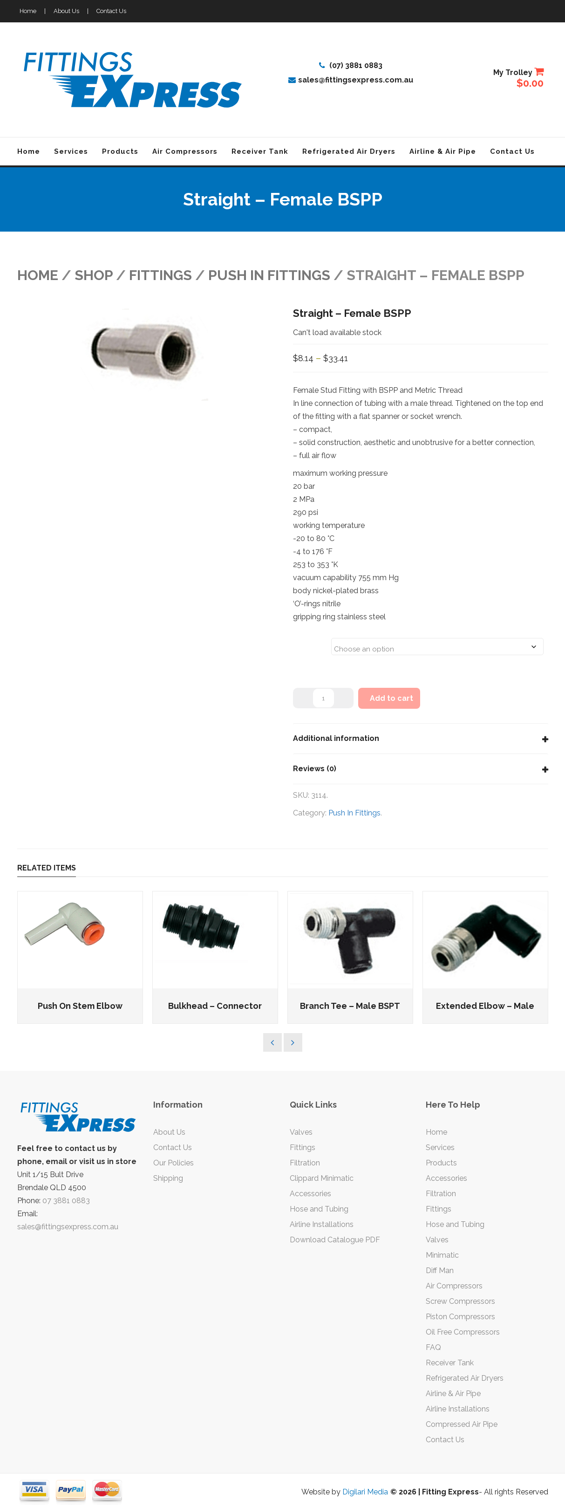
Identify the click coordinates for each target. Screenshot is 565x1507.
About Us (66, 10)
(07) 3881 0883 (350, 65)
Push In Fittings (269, 275)
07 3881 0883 (66, 1200)
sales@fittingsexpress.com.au (350, 79)
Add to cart (391, 698)
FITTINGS (160, 275)
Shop (94, 275)
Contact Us (111, 10)
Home (28, 10)
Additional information (336, 738)
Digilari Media (365, 1491)
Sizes (305, 640)
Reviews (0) (314, 768)
